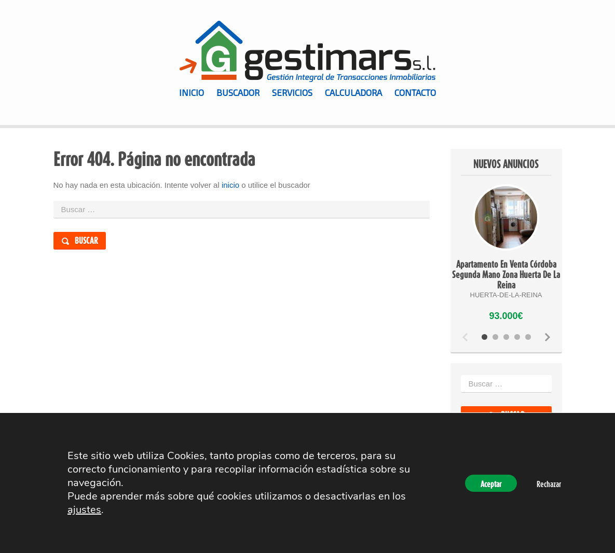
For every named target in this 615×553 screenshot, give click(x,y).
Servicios (292, 92)
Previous (465, 337)
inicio (230, 185)
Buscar (87, 240)
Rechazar (549, 484)
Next (547, 337)
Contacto (415, 92)
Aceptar (491, 484)
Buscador (237, 92)
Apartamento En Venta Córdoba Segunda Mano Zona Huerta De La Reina (506, 274)
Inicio (191, 92)
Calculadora (353, 92)
